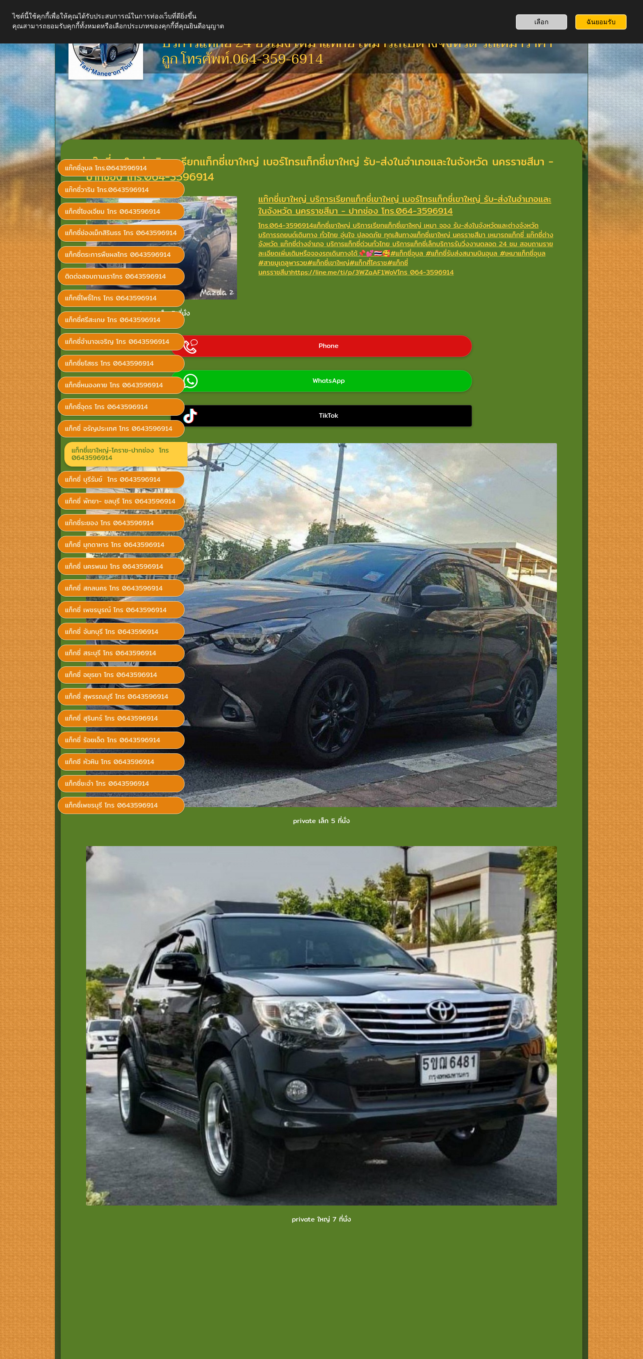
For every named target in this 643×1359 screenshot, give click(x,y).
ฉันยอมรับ (601, 22)
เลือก (541, 22)
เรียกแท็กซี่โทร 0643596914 (112, 1249)
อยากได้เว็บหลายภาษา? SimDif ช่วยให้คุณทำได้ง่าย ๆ (319, 1331)
